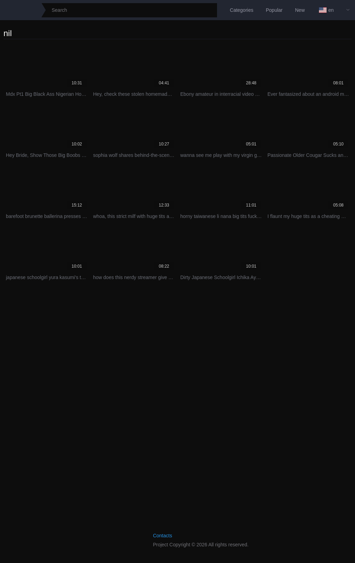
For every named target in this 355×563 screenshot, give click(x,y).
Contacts (162, 535)
